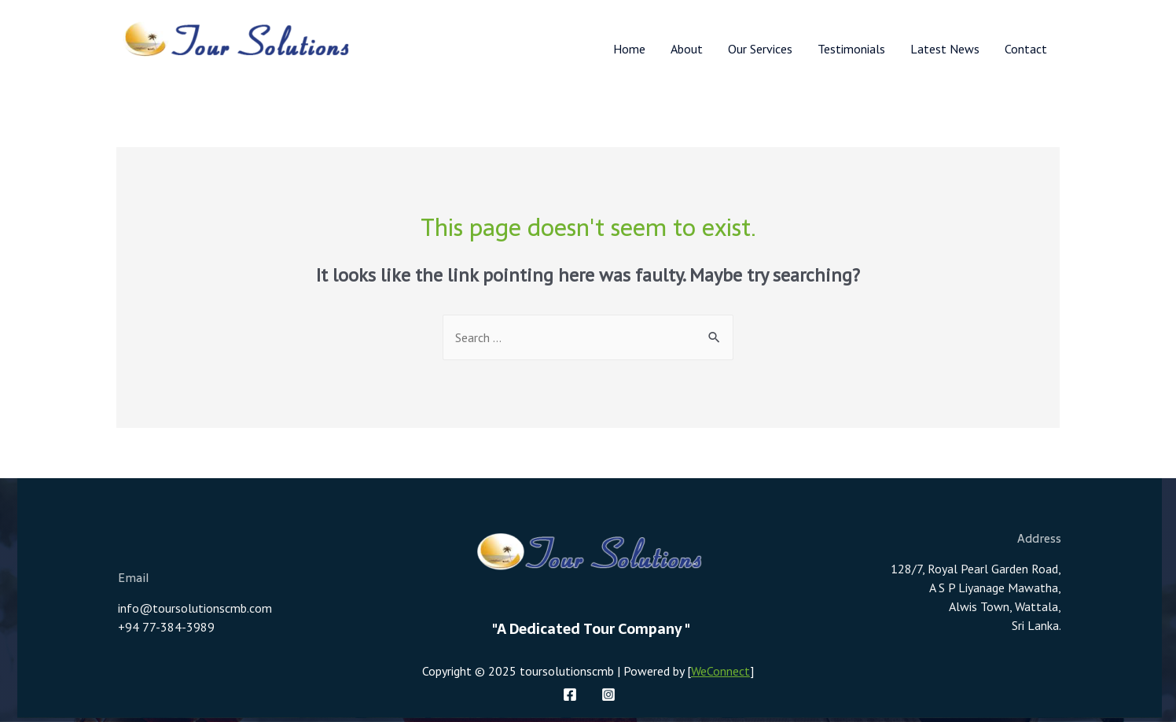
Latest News (944, 49)
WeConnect (720, 671)
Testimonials (851, 49)
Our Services (760, 49)
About (687, 49)
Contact (1026, 49)
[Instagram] (608, 694)
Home (629, 49)
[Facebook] (570, 694)
